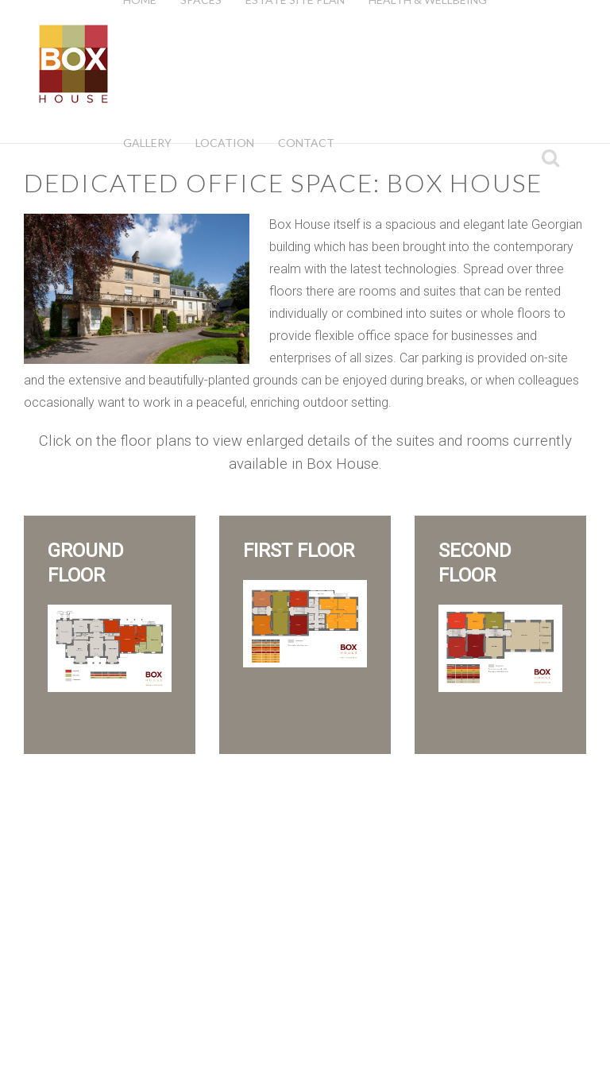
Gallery (147, 142)
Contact (306, 142)
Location (224, 142)
